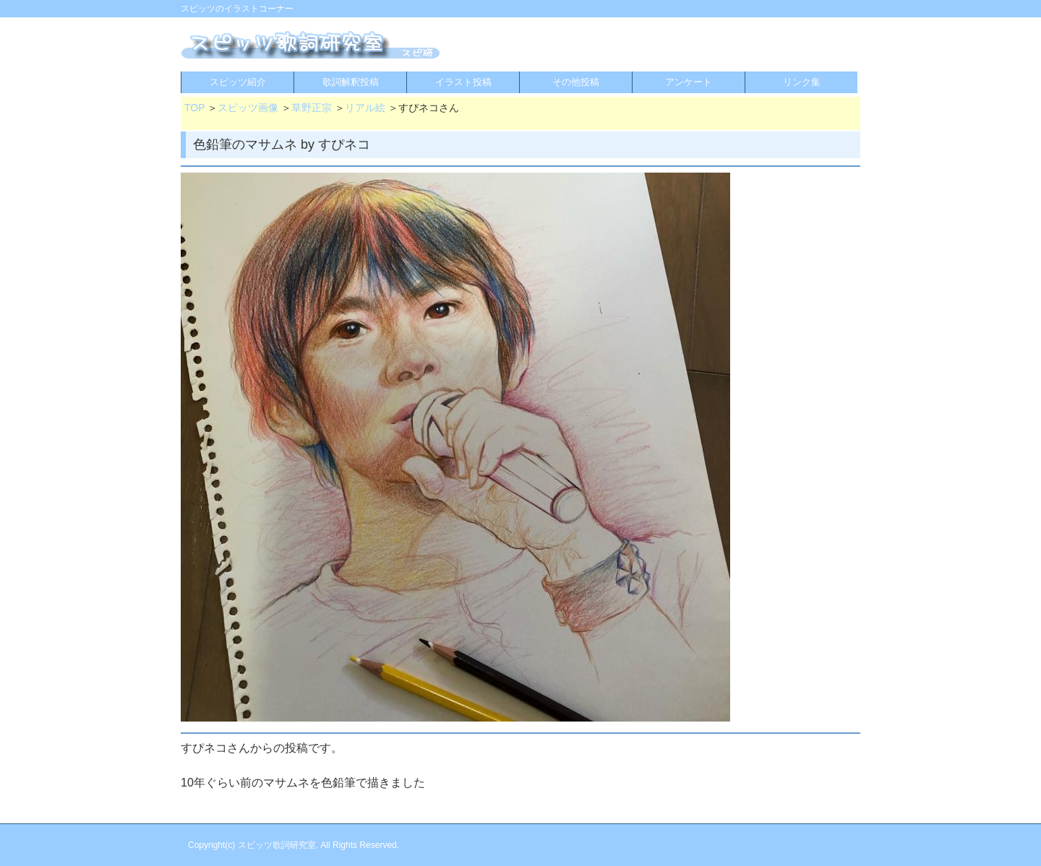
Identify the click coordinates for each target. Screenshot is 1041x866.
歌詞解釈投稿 (350, 82)
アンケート (688, 82)
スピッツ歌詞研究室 (277, 845)
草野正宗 (311, 107)
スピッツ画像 (248, 107)
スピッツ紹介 (238, 82)
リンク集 (802, 82)
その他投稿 (575, 82)
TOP (194, 107)
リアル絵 (365, 107)
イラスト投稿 (463, 82)
